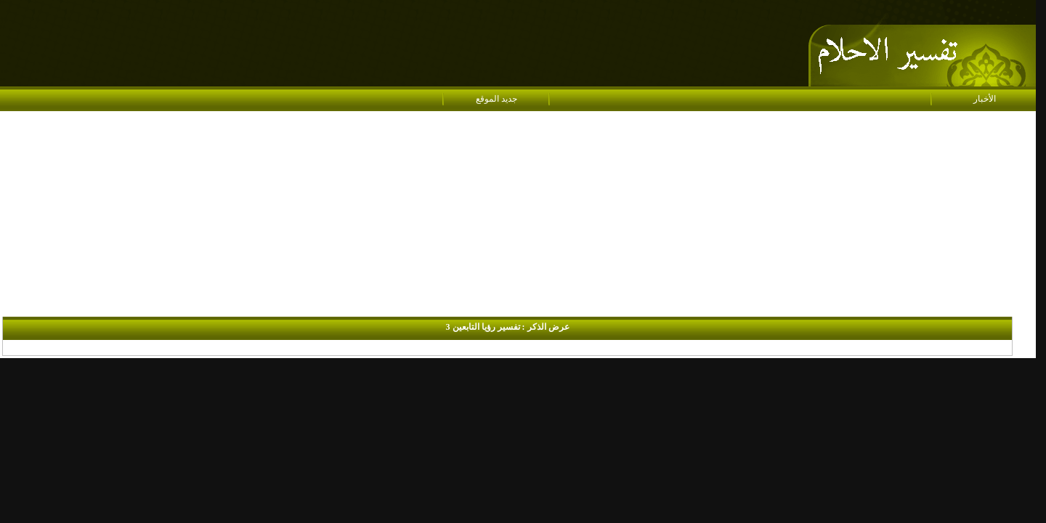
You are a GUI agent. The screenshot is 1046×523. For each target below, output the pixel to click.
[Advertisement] (518, 215)
